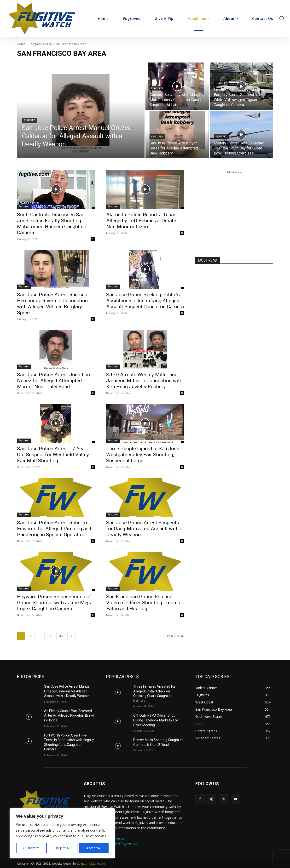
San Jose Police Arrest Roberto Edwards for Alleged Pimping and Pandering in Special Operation (54, 528)
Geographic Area (40, 44)
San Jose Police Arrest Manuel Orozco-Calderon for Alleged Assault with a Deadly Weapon (67, 691)
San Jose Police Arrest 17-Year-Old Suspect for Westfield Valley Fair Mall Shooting (53, 454)
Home (21, 44)
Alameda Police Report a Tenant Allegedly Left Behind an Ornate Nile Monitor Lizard (142, 220)
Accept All (93, 848)
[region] (62, 833)
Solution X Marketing (91, 864)
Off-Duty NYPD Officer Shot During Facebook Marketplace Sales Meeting (155, 720)
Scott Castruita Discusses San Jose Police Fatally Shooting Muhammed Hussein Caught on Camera (51, 223)
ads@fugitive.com (125, 843)
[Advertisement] (234, 205)
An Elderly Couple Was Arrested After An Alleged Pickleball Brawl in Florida (69, 715)
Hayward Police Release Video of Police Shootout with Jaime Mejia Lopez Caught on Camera (55, 602)
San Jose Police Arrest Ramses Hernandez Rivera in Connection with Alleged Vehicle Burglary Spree (52, 303)
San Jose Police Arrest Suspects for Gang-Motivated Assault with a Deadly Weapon (144, 528)
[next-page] (71, 636)
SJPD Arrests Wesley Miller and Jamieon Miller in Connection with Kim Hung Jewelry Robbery (144, 380)
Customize (31, 848)
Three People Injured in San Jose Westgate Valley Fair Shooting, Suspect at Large (142, 454)
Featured (29, 120)
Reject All (63, 848)
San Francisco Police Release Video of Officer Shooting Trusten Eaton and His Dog (143, 602)
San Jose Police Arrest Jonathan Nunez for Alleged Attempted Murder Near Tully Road (53, 380)
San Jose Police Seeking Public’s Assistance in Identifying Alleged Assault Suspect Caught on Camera (145, 300)
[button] (281, 18)
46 (61, 636)
